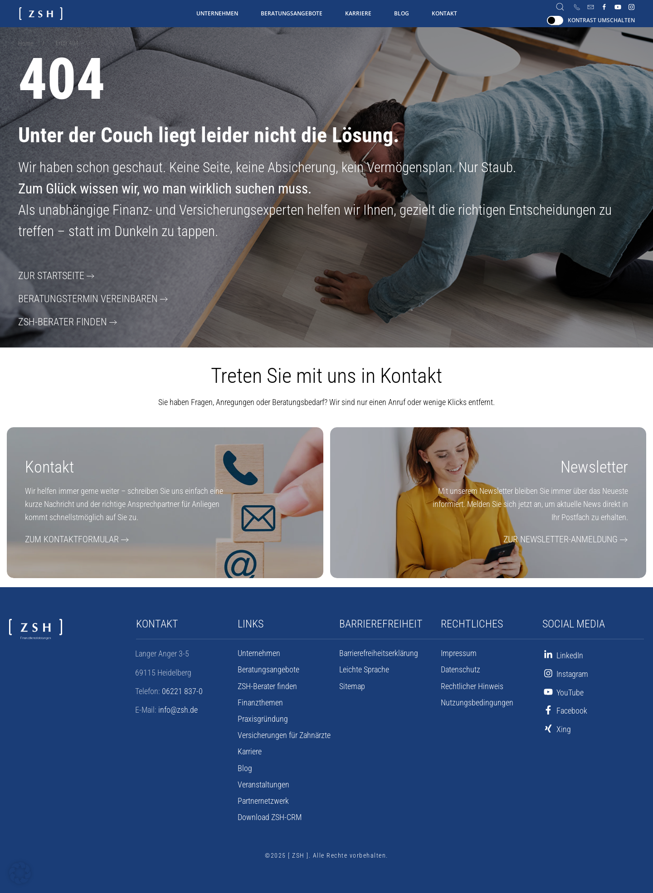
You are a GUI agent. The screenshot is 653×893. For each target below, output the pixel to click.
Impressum (459, 651)
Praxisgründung (263, 717)
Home (25, 43)
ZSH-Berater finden (57, 320)
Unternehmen (217, 13)
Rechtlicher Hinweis (472, 685)
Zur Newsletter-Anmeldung (566, 538)
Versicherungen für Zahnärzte (284, 734)
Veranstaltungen (263, 783)
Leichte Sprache (364, 668)
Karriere (358, 13)
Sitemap (352, 685)
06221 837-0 (182, 690)
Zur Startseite (48, 275)
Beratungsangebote (291, 13)
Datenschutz (460, 668)
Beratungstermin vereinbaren (81, 298)
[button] (20, 873)
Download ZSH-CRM (270, 816)
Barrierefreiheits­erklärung (378, 651)
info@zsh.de (178, 708)
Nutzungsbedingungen (477, 701)
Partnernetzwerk (263, 799)
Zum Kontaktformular (67, 538)
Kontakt (444, 13)
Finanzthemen (260, 701)
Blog (401, 13)
